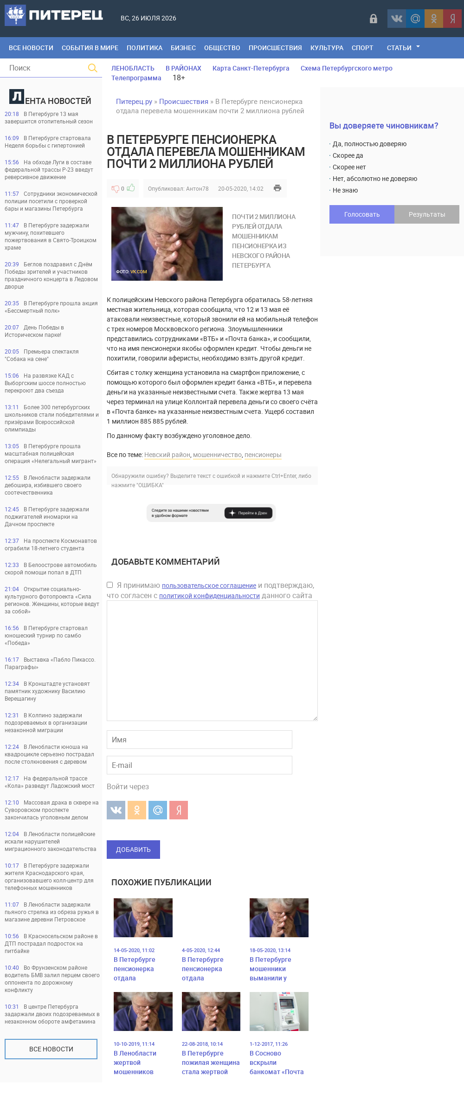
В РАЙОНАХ (183, 68)
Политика (144, 47)
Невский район (167, 454)
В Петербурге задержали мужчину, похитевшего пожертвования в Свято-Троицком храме (51, 236)
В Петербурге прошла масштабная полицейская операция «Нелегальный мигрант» (51, 453)
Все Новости (31, 47)
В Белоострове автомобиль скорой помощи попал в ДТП (51, 568)
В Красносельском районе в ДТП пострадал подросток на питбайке (51, 943)
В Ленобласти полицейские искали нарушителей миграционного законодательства (51, 841)
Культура (326, 47)
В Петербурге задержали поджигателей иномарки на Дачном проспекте (47, 516)
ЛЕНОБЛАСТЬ (133, 68)
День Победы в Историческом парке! (34, 330)
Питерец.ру (134, 101)
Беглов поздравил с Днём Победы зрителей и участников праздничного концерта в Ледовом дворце (51, 275)
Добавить (133, 849)
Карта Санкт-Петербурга (251, 68)
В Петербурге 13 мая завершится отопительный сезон (49, 117)
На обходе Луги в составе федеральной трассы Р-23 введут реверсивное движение (49, 169)
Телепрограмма (136, 77)
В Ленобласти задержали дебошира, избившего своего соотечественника (47, 485)
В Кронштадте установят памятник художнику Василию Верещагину (47, 691)
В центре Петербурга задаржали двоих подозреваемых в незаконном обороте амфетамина (52, 1014)
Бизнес (183, 47)
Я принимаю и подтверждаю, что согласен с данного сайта (210, 590)
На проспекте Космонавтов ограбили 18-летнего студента (51, 544)
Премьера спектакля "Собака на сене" (42, 355)
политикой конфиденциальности (209, 595)
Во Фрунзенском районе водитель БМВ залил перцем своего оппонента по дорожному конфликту (52, 978)
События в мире (90, 47)
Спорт (363, 47)
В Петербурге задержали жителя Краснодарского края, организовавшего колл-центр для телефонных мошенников (49, 876)
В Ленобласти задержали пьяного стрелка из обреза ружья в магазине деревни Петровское (52, 912)
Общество (222, 47)
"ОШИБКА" (150, 485)
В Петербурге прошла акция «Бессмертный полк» (51, 306)
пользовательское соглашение (209, 585)
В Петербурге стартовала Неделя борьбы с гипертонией (48, 141)
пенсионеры (263, 454)
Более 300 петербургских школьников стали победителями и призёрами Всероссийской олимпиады (52, 418)
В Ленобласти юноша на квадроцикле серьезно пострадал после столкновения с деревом (49, 754)
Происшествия (275, 47)
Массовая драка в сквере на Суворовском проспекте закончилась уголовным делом (52, 810)
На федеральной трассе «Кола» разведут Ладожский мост (50, 781)
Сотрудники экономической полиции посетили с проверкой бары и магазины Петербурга (51, 201)
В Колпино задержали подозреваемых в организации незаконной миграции (46, 722)
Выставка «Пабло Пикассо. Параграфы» (50, 663)
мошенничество (217, 454)
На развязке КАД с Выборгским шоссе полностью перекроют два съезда (45, 383)
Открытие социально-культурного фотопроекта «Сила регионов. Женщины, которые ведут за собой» (52, 600)
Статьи (399, 47)
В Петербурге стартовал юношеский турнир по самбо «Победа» (46, 635)
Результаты (427, 214)
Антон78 (197, 188)
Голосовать (362, 214)
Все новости (51, 1048)
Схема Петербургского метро (347, 68)
